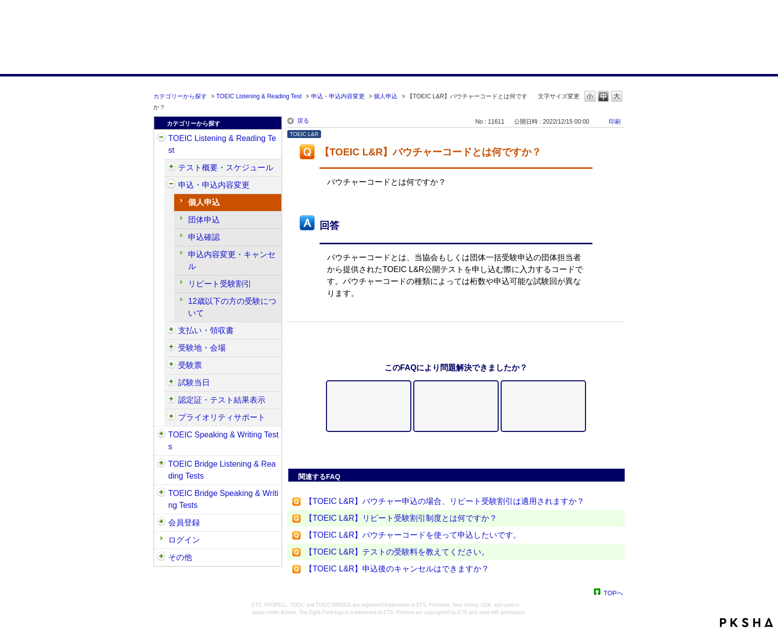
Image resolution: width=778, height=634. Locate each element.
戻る (303, 120)
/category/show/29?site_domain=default (161, 523)
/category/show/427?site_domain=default (171, 348)
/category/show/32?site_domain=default (161, 435)
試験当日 (194, 382)
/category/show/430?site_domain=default (171, 365)
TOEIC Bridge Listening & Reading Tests (222, 470)
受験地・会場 (202, 348)
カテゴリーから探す (180, 96)
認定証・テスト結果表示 (221, 400)
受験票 (190, 365)
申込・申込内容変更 (338, 96)
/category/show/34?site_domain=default (161, 493)
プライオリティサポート (221, 417)
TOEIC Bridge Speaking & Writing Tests (223, 499)
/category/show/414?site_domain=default (171, 185)
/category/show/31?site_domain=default (161, 138)
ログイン (184, 540)
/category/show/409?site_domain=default (171, 168)
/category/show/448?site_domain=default (171, 417)
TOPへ (614, 592)
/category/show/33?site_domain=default (161, 464)
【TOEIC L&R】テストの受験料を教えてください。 (397, 552)
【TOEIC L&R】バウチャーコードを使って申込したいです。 (413, 535)
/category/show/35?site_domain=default (161, 558)
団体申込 (204, 219)
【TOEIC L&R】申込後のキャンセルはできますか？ (397, 568)
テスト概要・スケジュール (225, 167)
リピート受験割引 (220, 284)
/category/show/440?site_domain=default (171, 400)
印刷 (615, 121)
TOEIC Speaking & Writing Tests (223, 440)
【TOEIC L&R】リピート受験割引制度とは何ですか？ (401, 518)
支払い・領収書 (206, 330)
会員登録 (184, 522)
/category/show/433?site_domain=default (171, 383)
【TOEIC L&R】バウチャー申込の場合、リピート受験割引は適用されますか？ (444, 501)
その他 (180, 557)
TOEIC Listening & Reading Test (259, 96)
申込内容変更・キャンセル (231, 260)
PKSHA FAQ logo (746, 622)
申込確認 (204, 237)
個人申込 (385, 96)
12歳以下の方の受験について (232, 307)
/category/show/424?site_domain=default (171, 331)
